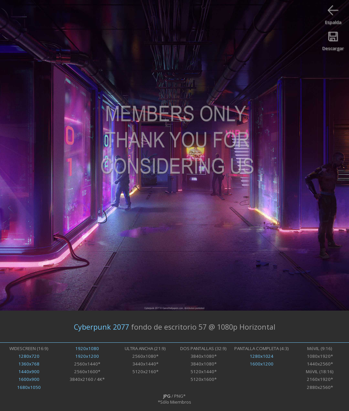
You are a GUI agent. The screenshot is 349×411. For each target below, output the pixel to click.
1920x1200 (87, 356)
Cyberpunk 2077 (101, 326)
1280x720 (28, 356)
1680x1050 (29, 387)
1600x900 (28, 379)
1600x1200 (261, 364)
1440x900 (28, 371)
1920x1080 (87, 348)
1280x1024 (261, 356)
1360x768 (28, 364)
